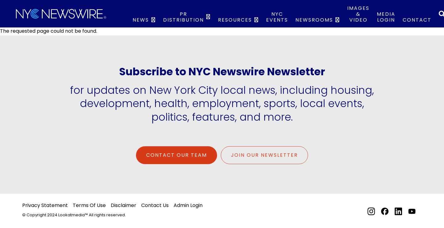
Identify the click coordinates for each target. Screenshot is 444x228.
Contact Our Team (176, 155)
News (141, 19)
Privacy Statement (45, 205)
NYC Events (277, 16)
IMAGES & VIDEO (358, 14)
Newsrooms (314, 19)
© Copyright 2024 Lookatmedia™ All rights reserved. (74, 215)
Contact (417, 19)
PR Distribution (183, 16)
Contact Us (155, 205)
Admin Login (188, 205)
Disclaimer (123, 205)
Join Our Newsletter (264, 155)
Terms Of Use (89, 205)
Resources (235, 19)
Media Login (386, 16)
